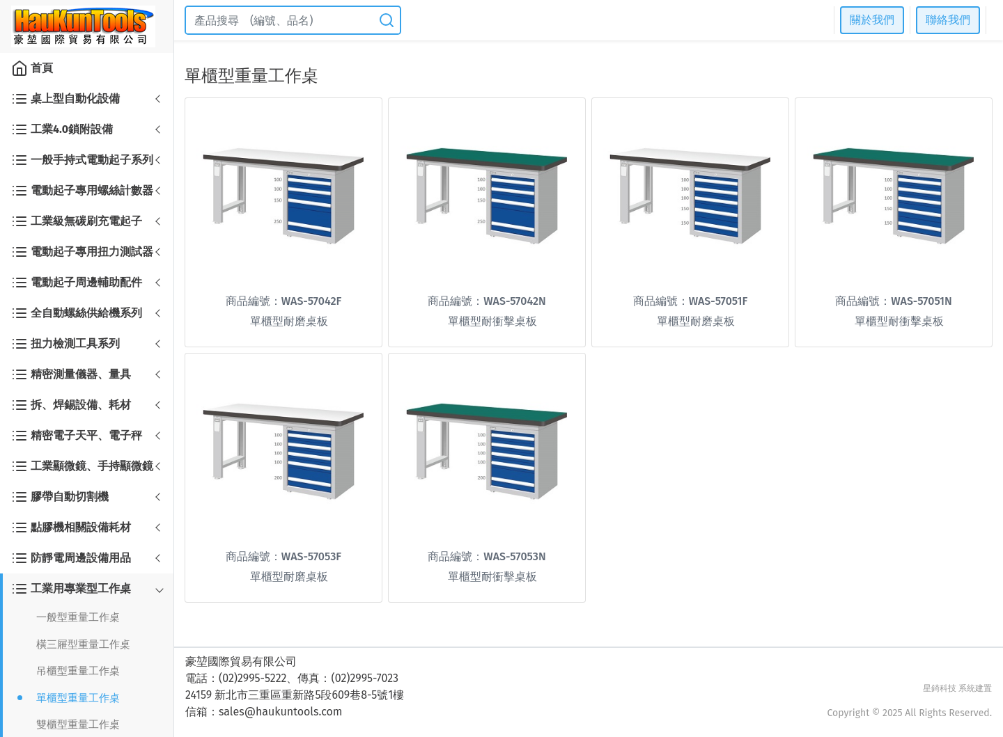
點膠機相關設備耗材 (71, 527)
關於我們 (872, 19)
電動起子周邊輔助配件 (76, 282)
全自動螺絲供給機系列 (76, 313)
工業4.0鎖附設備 (62, 129)
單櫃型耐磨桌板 (289, 321)
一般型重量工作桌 (78, 617)
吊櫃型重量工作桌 (78, 671)
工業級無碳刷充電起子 (76, 221)
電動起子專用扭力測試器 (82, 252)
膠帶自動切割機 (60, 497)
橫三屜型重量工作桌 (83, 644)
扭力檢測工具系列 (65, 343)
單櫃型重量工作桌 (78, 698)
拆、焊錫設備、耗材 (71, 405)
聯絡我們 (948, 19)
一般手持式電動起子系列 (82, 160)
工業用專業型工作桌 (71, 588)
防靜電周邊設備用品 (71, 558)
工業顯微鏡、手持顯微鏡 (82, 466)
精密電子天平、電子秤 (76, 435)
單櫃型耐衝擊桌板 (492, 321)
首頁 (32, 68)
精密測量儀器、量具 (71, 374)
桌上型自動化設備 (65, 98)
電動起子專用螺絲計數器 (82, 190)
